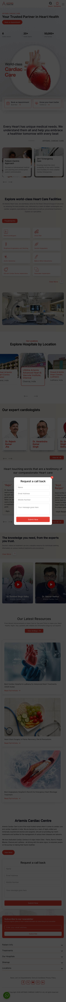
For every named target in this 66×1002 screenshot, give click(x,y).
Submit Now (33, 519)
